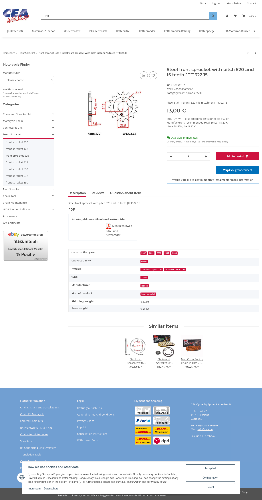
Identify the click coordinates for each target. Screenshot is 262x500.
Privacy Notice (85, 421)
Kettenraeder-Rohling (177, 31)
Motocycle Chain (13, 121)
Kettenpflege (207, 31)
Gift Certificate (11, 223)
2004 (166, 253)
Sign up (216, 3)
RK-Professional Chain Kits (36, 427)
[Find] (125, 16)
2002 (143, 253)
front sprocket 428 (17, 149)
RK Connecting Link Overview (38, 447)
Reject (210, 487)
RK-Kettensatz (72, 31)
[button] (227, 15)
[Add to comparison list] (144, 75)
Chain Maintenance (15, 202)
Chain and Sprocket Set (17, 114)
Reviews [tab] (98, 193)
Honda (144, 286)
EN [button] (201, 3)
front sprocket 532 (17, 176)
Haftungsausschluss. (89, 408)
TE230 (144, 277)
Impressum (34, 488)
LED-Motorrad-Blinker (236, 31)
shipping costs (200, 118)
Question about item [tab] (125, 193)
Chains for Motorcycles (34, 434)
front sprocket (148, 294)
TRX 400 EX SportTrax (151, 269)
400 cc (144, 261)
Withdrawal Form (87, 440)
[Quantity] (188, 156)
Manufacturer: (12, 72)
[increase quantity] (206, 156)
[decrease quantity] (171, 156)
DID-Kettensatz (98, 31)
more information (242, 180)
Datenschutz (51, 488)
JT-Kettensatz (15, 31)
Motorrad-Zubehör (43, 31)
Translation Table (30, 454)
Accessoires (10, 216)
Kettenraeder (147, 31)
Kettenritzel (123, 31)
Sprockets (26, 441)
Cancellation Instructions (92, 434)
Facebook (209, 436)
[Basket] (249, 15)
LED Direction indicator (17, 209)
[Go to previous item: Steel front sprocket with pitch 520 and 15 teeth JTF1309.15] (248, 53)
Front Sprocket (12, 134)
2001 (151, 253)
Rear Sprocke (11, 189)
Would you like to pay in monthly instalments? (212, 180)
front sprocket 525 (17, 162)
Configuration (210, 477)
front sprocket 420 (17, 142)
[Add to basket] (71, 65)
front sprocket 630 (17, 182)
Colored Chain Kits (31, 421)
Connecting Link (12, 127)
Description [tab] (77, 193)
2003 (174, 253)
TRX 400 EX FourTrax (175, 269)
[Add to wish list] (153, 75)
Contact (251, 3)
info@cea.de (34, 93)
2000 (159, 253)
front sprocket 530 (17, 169)
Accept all (210, 468)
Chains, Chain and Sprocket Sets (40, 407)
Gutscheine (234, 3)
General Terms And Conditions (96, 414)
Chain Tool (9, 196)
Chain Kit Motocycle (32, 414)
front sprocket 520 (190, 93)
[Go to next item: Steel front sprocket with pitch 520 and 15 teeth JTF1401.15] (255, 53)
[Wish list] (235, 15)
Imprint (81, 427)
